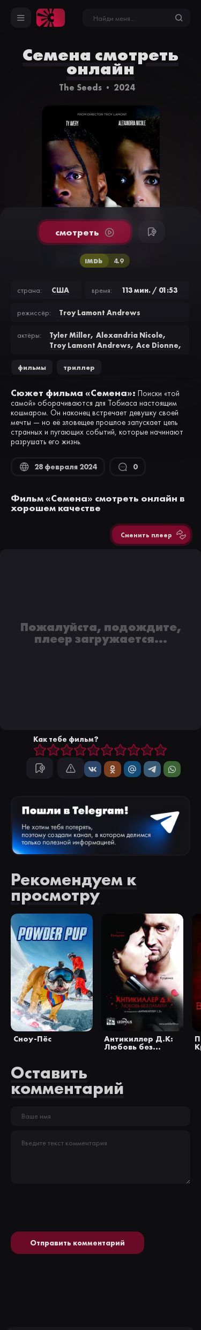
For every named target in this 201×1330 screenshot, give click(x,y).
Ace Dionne (157, 345)
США (60, 290)
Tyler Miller (70, 335)
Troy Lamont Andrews (99, 312)
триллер (79, 367)
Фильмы (32, 367)
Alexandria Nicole (129, 335)
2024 (124, 87)
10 (160, 750)
